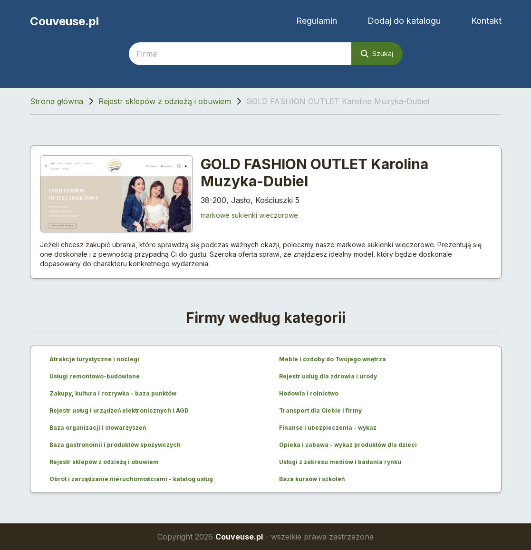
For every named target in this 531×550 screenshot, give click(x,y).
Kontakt (486, 21)
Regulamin (316, 21)
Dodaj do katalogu (404, 21)
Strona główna (56, 101)
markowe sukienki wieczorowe (249, 215)
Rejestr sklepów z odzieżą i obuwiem (164, 101)
